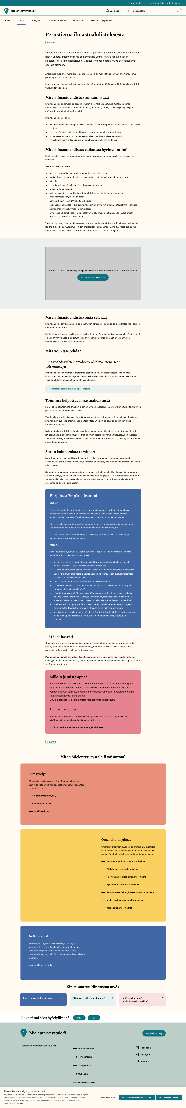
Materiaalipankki (84, 1082)
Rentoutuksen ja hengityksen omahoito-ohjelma (127, 892)
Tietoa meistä (82, 1057)
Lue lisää (19, 1103)
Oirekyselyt (36, 20)
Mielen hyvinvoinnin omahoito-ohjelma (123, 900)
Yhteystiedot (82, 1065)
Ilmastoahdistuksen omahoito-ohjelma (69, 388)
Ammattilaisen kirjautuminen (164, 3)
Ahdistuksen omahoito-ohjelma (119, 869)
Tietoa (21, 20)
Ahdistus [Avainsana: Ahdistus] (51, 43)
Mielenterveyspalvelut (101, 20)
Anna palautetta (83, 1048)
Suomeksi (114, 12)
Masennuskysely (40, 803)
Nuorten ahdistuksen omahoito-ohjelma (123, 877)
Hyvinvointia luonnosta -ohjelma (120, 884)
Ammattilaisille (136, 3)
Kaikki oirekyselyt (40, 811)
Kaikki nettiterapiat (41, 965)
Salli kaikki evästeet (169, 1097)
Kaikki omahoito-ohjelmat (116, 908)
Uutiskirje (80, 1074)
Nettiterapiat (79, 20)
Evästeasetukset (108, 1097)
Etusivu (8, 20)
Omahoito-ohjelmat (57, 20)
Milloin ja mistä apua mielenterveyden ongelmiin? (76, 727)
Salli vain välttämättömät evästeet (137, 1097)
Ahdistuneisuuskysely (42, 796)
